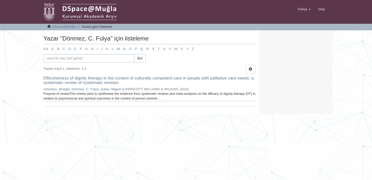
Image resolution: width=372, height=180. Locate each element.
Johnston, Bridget (57, 89)
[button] (303, 9)
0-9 (46, 49)
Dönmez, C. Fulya (85, 89)
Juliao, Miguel (111, 89)
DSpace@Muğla (64, 26)
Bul (139, 58)
